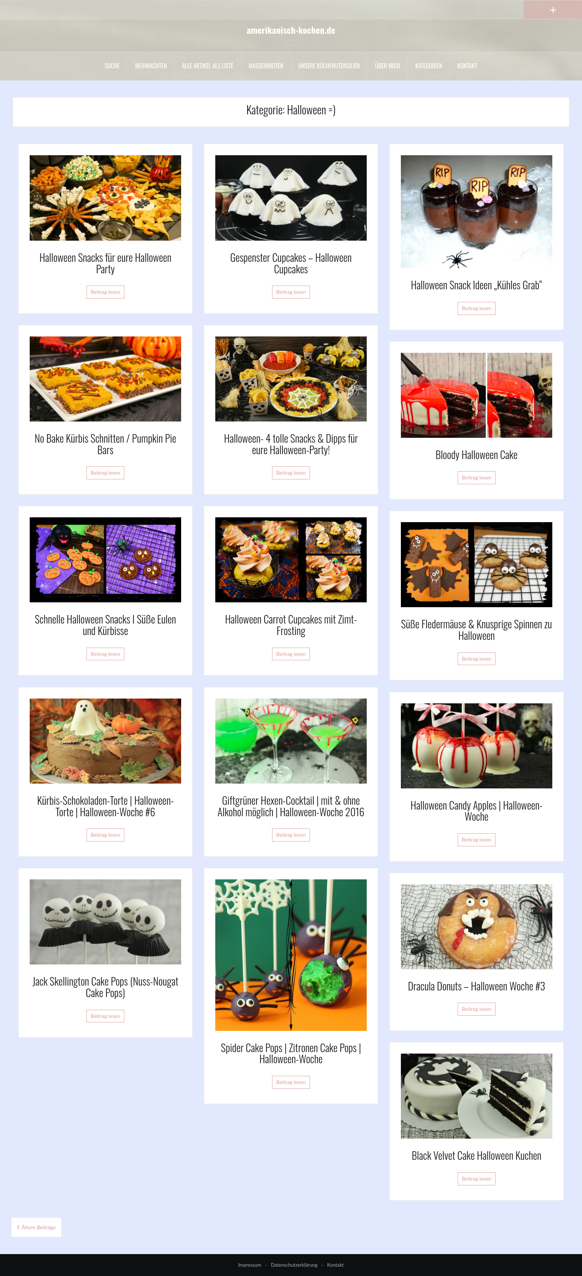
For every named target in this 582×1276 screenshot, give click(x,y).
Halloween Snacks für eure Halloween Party (105, 263)
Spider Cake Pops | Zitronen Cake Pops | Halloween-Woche (291, 1053)
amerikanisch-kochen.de (291, 29)
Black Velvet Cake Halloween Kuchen (476, 1155)
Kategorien (428, 65)
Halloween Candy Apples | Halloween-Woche (477, 810)
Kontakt (467, 65)
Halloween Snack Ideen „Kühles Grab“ (476, 284)
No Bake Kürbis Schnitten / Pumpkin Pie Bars (105, 443)
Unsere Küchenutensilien (329, 65)
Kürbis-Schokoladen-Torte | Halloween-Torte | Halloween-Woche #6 (105, 805)
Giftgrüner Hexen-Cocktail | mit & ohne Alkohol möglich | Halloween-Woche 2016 (291, 805)
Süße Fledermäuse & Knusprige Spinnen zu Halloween (476, 629)
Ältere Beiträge (39, 1227)
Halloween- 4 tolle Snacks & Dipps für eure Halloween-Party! (291, 443)
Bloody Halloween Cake (476, 454)
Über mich (387, 65)
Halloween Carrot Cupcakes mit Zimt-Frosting (291, 624)
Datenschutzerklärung (294, 1265)
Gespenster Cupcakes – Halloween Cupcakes (291, 263)
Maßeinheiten (266, 65)
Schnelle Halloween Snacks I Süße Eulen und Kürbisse (105, 624)
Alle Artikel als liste (207, 65)
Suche (112, 65)
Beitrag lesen (105, 292)
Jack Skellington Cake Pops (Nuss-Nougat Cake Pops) (105, 986)
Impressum (249, 1265)
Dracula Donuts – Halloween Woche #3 (476, 985)
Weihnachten (151, 65)
